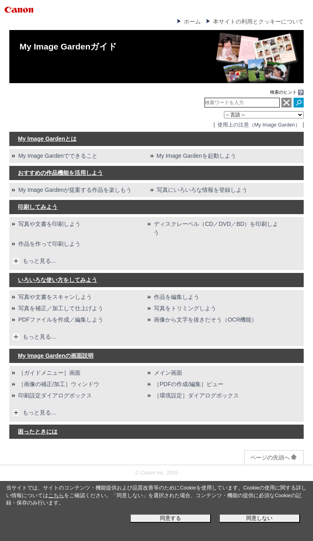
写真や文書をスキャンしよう (55, 297)
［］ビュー (189, 384)
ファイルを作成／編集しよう (60, 319)
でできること (58, 155)
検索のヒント (283, 92)
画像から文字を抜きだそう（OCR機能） (205, 319)
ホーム (192, 21)
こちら (56, 495)
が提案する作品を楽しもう (75, 190)
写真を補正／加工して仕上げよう (60, 308)
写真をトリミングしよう (185, 308)
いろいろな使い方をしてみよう (57, 280)
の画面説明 (56, 355)
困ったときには (37, 431)
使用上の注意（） (258, 125)
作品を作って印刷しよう (49, 243)
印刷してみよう (37, 207)
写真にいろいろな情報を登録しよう (202, 190)
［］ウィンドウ (58, 384)
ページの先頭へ (274, 457)
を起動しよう (196, 155)
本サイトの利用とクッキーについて (258, 21)
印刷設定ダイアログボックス (55, 395)
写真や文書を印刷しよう (49, 224)
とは (47, 138)
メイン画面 (168, 372)
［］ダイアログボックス (196, 395)
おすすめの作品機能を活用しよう (60, 173)
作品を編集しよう (176, 297)
